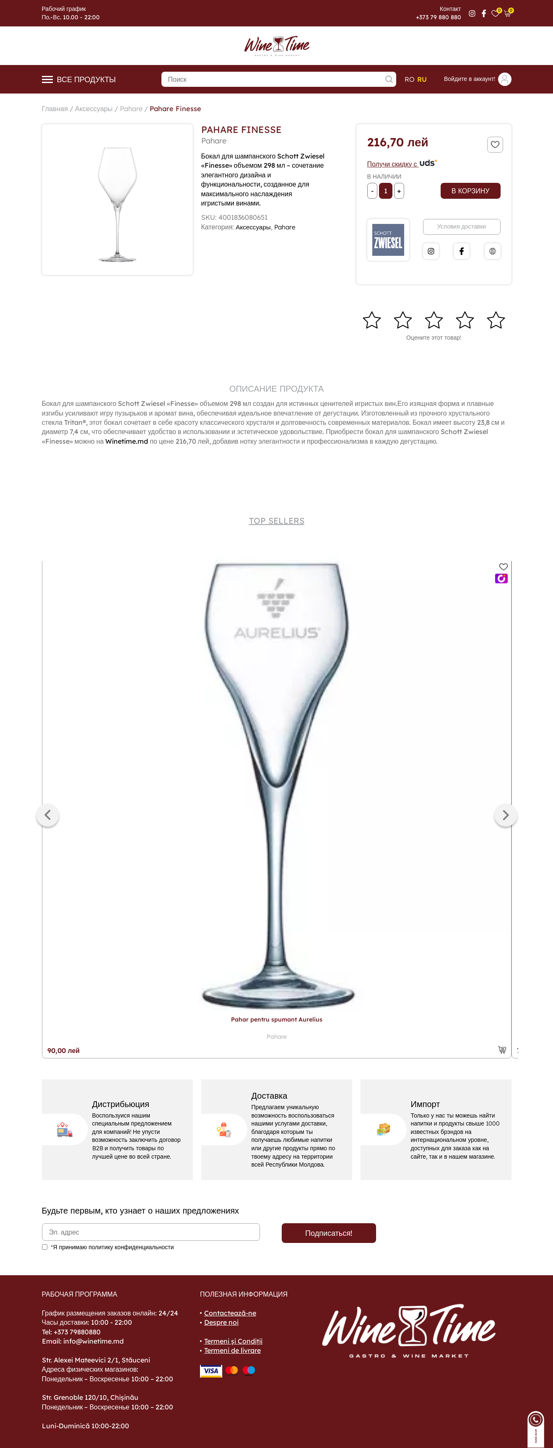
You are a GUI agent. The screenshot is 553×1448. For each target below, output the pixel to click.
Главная (56, 108)
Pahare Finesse (186, 108)
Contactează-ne (230, 1313)
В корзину (470, 191)
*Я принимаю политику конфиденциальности (112, 1247)
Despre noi (221, 1322)
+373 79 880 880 (438, 17)
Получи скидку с (402, 164)
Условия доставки (461, 226)
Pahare (138, 108)
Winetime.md (126, 441)
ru (422, 79)
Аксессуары (98, 108)
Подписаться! (328, 1233)
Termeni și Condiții (233, 1341)
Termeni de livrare (232, 1350)
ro (410, 79)
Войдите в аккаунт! (477, 79)
